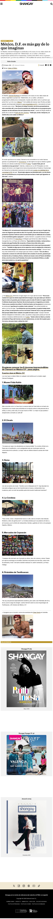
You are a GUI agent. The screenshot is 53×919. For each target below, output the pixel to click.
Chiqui (29, 164)
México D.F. (9, 295)
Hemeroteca (25, 901)
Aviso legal (32, 901)
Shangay (4, 41)
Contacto (18, 901)
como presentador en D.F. (29, 104)
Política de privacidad (14, 904)
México (19, 102)
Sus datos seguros (41, 901)
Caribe (28, 317)
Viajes (10, 41)
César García (36, 612)
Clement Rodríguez (14, 95)
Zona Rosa (19, 239)
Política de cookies (26, 904)
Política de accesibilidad (38, 904)
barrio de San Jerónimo (22, 112)
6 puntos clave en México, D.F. (13, 373)
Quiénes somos (10, 901)
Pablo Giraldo (11, 61)
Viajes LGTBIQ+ (12, 68)
